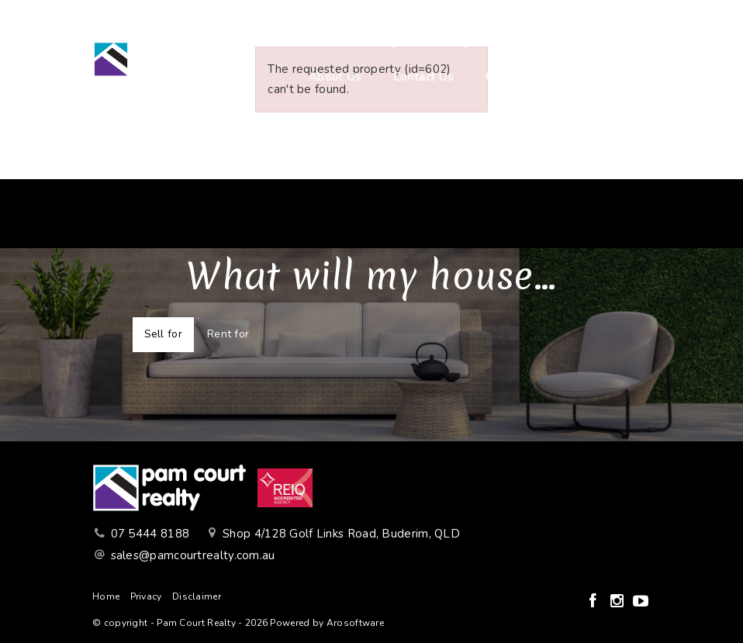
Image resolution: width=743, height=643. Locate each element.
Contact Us (423, 77)
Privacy (146, 596)
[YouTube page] (641, 602)
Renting (524, 41)
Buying (378, 41)
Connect (508, 77)
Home (310, 41)
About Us (335, 77)
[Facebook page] (594, 602)
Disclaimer (196, 596)
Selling (450, 41)
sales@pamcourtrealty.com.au (193, 555)
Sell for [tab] (163, 334)
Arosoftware (355, 623)
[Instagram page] (618, 602)
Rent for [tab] (228, 334)
